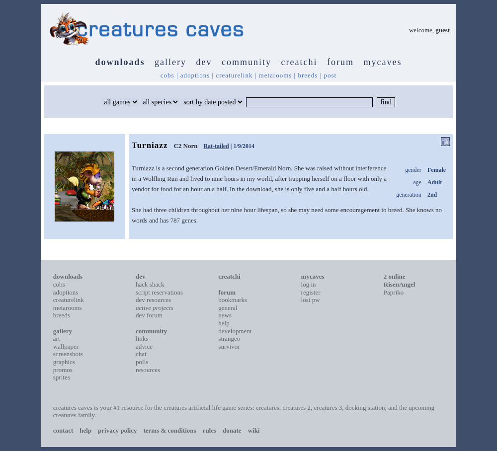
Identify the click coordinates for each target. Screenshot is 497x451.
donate (232, 430)
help (223, 323)
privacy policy (117, 430)
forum (340, 62)
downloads (120, 62)
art (56, 338)
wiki (254, 430)
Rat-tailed (216, 146)
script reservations (159, 292)
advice (144, 346)
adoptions (195, 75)
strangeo (229, 338)
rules (209, 430)
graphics (64, 362)
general (227, 307)
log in (308, 284)
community (246, 62)
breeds (308, 75)
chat (141, 354)
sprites (61, 377)
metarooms (275, 75)
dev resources (153, 299)
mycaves (382, 62)
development (234, 331)
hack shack (150, 284)
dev (204, 62)
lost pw (310, 299)
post (330, 75)
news (225, 315)
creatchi (299, 62)
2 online (395, 276)
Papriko (394, 292)
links (142, 338)
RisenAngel (399, 284)
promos (63, 370)
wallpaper (66, 346)
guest (442, 30)
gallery (170, 62)
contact (63, 430)
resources (148, 370)
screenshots (68, 354)
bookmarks (232, 299)
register (311, 292)
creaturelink (234, 75)
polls (142, 362)
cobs (167, 75)
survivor (229, 346)
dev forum (149, 315)
